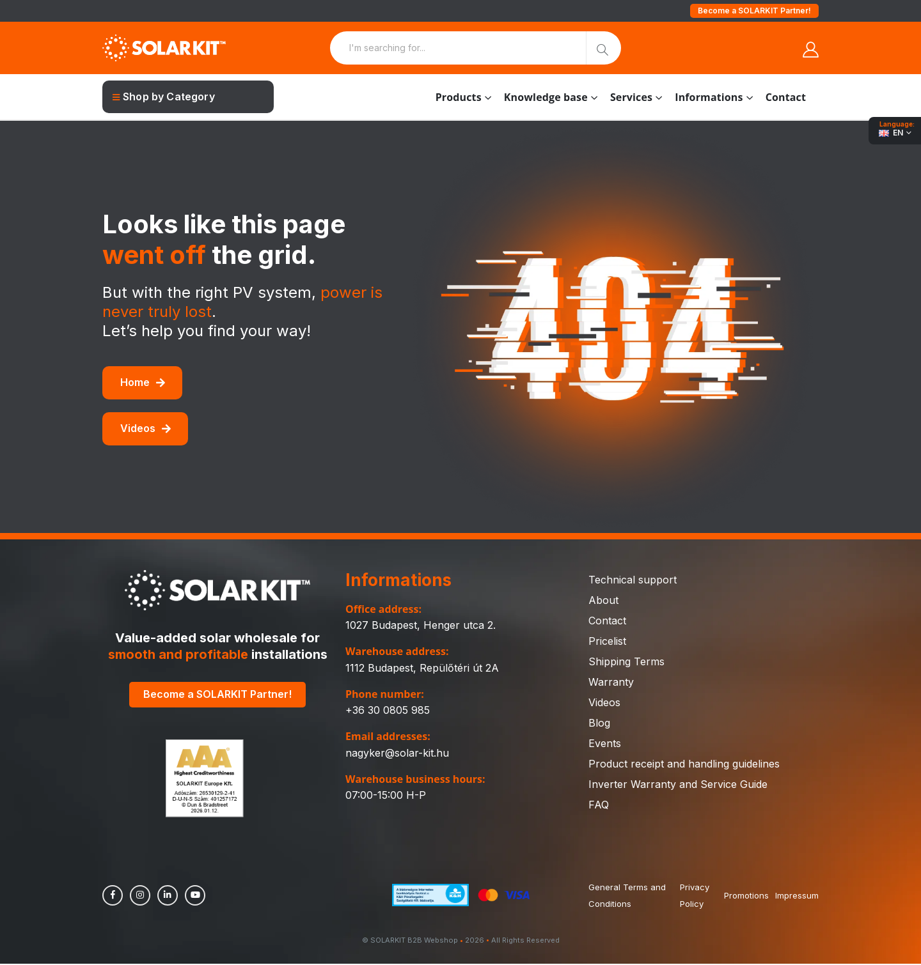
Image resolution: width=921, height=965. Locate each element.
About (603, 600)
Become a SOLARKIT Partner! (754, 10)
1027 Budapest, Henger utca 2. (420, 625)
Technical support (632, 579)
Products (459, 97)
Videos (145, 428)
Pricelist (607, 641)
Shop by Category (164, 96)
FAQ (598, 804)
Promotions (746, 897)
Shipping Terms (626, 661)
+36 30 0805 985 (387, 710)
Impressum (797, 897)
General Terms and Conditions (627, 896)
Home (142, 382)
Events (604, 743)
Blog (599, 722)
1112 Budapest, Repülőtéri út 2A (422, 667)
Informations (709, 97)
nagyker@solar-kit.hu (397, 752)
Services (631, 97)
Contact (786, 97)
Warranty (611, 682)
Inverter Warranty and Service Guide (677, 784)
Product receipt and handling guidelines (684, 763)
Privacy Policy (694, 896)
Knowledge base (546, 97)
